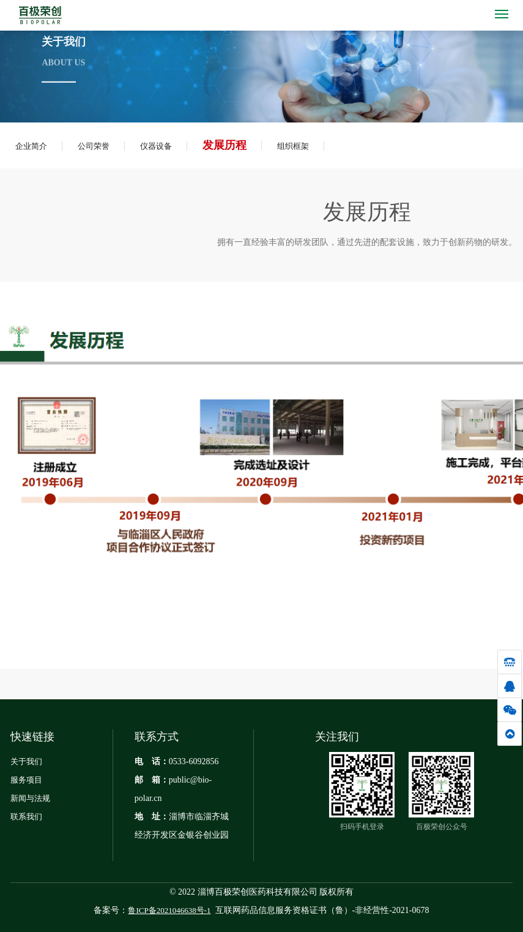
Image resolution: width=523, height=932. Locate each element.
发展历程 (224, 145)
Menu (504, 10)
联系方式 (157, 737)
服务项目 (26, 779)
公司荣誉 (93, 146)
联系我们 (26, 816)
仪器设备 (156, 146)
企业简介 (31, 146)
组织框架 (293, 146)
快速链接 (32, 737)
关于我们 (26, 761)
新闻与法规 (30, 798)
